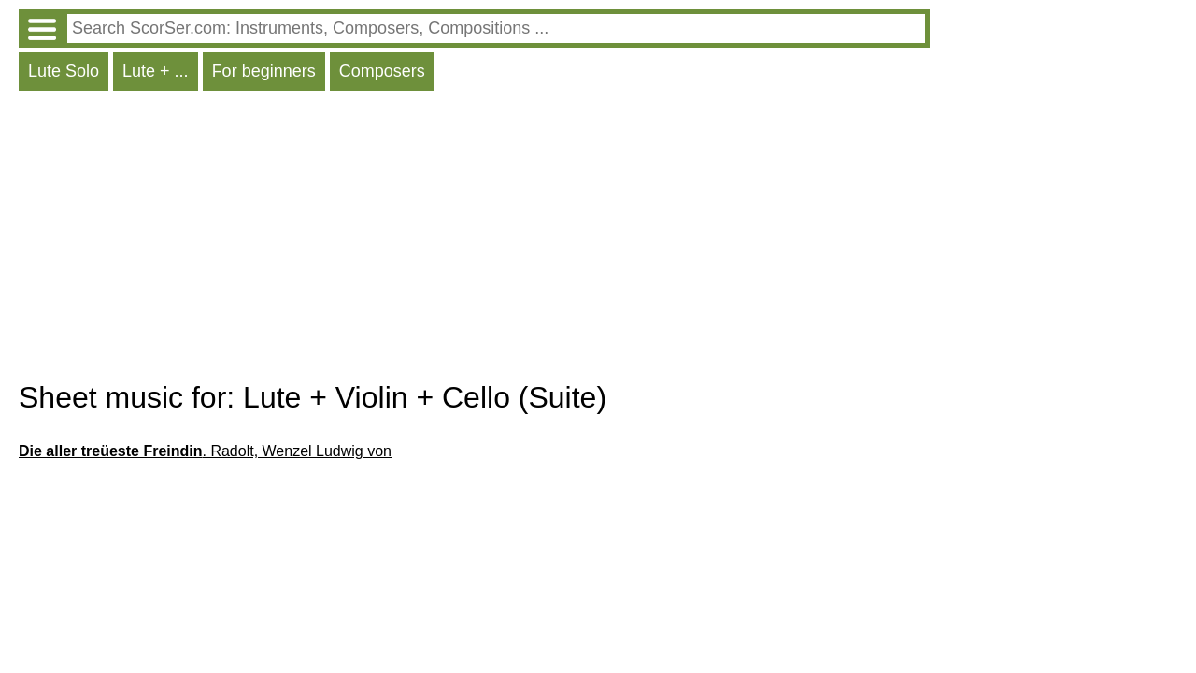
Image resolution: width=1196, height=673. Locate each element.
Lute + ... (155, 71)
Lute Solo (63, 71)
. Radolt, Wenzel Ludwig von (205, 451)
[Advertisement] (474, 240)
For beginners (264, 71)
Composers (382, 71)
